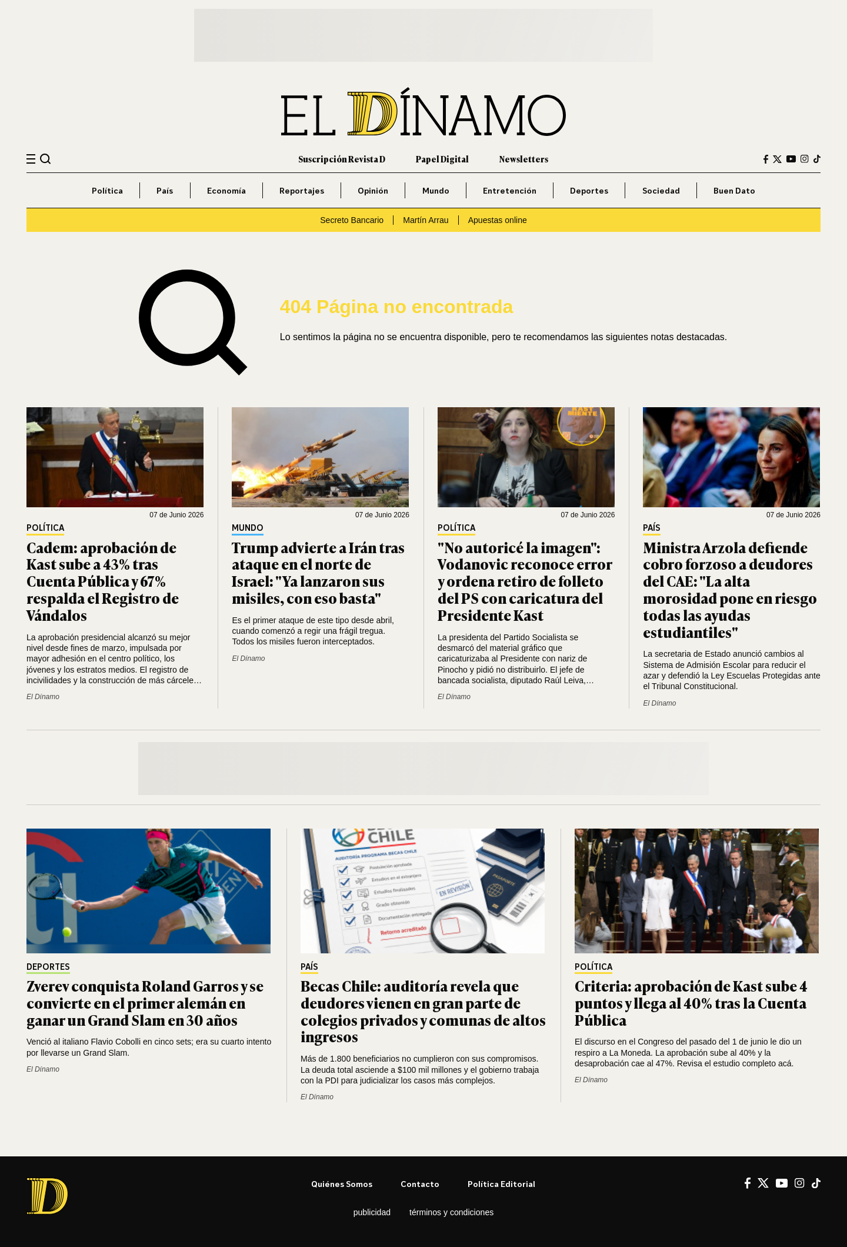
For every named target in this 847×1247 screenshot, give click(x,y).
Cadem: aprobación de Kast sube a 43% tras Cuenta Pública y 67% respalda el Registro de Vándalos (102, 581)
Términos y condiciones (451, 1212)
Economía (226, 190)
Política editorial (501, 1184)
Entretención (509, 190)
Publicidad (372, 1212)
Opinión (373, 190)
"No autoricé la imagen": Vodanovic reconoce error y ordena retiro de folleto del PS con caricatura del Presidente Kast (525, 581)
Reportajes (301, 190)
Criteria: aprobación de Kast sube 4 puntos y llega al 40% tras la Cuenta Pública (691, 1002)
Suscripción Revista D (341, 158)
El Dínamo (42, 697)
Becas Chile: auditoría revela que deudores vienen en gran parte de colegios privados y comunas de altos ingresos (423, 1010)
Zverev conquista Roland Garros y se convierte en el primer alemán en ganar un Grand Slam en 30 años (145, 1002)
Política (107, 190)
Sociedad (661, 190)
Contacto (420, 1184)
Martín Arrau (425, 220)
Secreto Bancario (352, 220)
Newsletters (523, 158)
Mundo (435, 190)
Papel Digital (442, 158)
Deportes (589, 190)
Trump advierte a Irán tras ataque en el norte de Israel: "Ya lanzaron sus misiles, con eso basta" (318, 572)
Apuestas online (497, 220)
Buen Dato (734, 190)
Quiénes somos (341, 1184)
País (164, 190)
